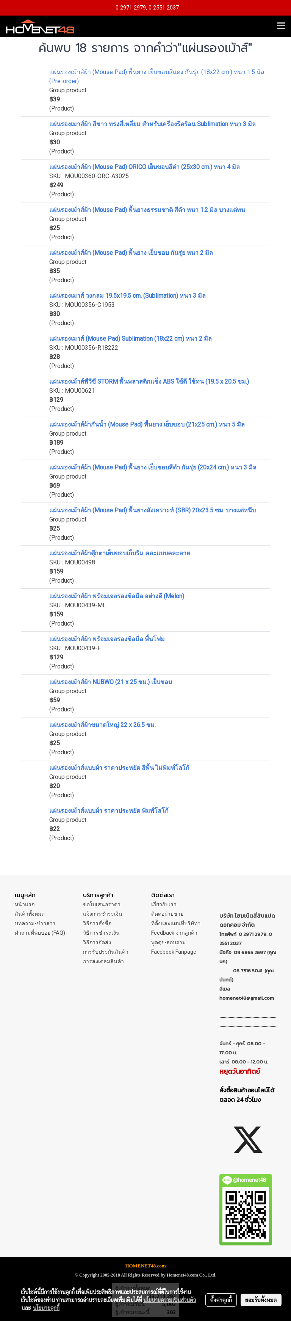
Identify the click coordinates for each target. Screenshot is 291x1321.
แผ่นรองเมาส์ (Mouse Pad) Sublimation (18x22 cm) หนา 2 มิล (130, 338)
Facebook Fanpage (173, 952)
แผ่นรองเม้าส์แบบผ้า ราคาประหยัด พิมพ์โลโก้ (109, 810)
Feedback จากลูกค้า (174, 933)
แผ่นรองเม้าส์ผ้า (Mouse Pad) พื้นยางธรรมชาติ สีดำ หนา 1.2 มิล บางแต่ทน (147, 209)
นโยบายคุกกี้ (46, 1307)
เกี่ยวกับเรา (164, 904)
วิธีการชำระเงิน (101, 933)
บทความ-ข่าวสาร (35, 923)
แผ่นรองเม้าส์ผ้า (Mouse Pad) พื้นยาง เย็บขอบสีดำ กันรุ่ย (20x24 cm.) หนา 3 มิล (153, 467)
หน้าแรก (24, 904)
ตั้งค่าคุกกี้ (221, 1299)
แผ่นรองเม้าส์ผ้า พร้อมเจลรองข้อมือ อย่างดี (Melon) (116, 596)
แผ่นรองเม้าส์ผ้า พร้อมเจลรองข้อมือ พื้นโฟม (107, 639)
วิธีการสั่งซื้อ (97, 923)
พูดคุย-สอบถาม (168, 942)
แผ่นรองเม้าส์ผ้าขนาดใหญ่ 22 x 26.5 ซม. (102, 724)
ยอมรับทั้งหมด (261, 1299)
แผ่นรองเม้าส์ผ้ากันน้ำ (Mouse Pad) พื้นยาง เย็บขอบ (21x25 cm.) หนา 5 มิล (147, 424)
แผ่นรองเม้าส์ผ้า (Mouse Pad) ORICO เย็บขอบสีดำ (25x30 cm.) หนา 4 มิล (144, 167)
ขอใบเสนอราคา (101, 904)
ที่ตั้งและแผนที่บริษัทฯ (175, 923)
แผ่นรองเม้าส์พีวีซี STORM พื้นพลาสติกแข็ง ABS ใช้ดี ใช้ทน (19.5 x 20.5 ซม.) (149, 381)
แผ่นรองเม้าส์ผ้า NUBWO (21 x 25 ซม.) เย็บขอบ (110, 682)
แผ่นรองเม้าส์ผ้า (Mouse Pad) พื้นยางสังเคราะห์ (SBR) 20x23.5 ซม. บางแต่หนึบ (152, 510)
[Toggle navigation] (281, 26)
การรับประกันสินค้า (105, 952)
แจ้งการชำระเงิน (102, 914)
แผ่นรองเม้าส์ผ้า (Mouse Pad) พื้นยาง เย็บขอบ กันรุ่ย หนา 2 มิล (131, 252)
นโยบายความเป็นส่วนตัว (169, 1299)
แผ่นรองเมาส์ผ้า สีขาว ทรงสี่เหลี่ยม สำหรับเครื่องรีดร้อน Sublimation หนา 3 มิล (152, 124)
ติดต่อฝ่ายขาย (167, 914)
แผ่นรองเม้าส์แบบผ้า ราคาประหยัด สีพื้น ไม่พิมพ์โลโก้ (119, 767)
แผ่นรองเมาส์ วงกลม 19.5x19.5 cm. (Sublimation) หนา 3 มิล (127, 295)
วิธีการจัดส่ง (97, 942)
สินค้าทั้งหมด (30, 914)
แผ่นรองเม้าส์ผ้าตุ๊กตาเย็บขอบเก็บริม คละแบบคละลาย (119, 553)
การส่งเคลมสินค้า (103, 961)
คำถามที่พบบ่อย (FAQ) (40, 933)
